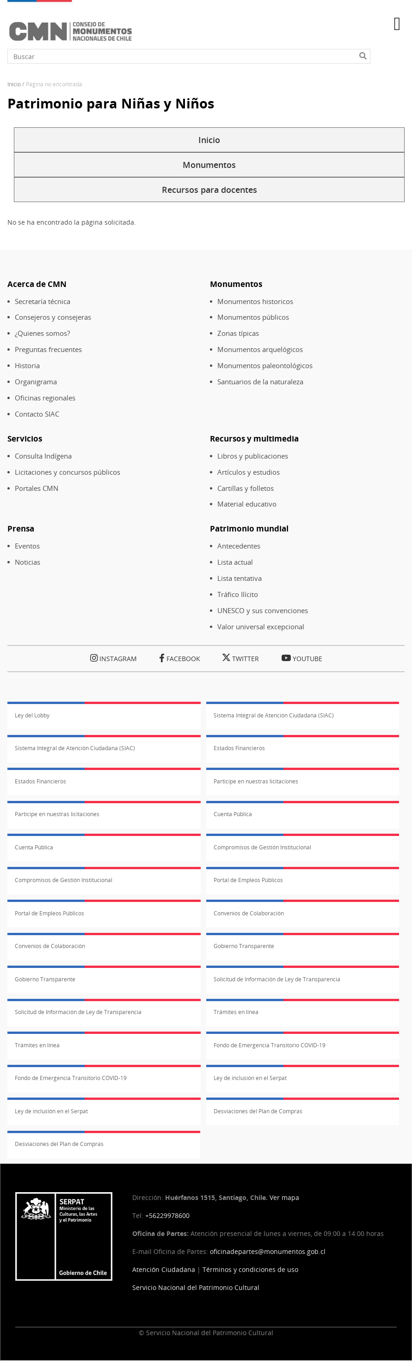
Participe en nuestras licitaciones (256, 781)
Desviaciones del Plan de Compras (258, 1111)
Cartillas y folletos (245, 488)
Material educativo (247, 504)
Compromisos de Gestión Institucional (262, 847)
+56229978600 (167, 1215)
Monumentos (209, 164)
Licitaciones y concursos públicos (67, 472)
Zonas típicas (238, 333)
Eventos (27, 546)
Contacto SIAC (37, 414)
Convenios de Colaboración (249, 913)
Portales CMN (36, 488)
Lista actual (235, 562)
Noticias (27, 562)
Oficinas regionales (45, 398)
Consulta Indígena (43, 456)
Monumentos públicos (253, 317)
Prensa (20, 528)
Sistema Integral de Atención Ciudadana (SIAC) (274, 715)
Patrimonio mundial (249, 528)
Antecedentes (238, 546)
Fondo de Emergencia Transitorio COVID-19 (270, 1045)
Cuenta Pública (233, 814)
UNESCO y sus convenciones (262, 610)
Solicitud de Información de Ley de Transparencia (277, 979)
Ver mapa (284, 1197)
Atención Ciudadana (163, 1269)
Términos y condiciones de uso (250, 1269)
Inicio (14, 84)
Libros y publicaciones (252, 456)
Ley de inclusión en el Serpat (250, 1077)
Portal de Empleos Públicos (248, 880)
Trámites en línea (236, 1012)
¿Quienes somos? (42, 333)
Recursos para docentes (209, 189)
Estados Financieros (239, 748)
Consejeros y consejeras (53, 317)
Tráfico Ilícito (237, 594)
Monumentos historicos (255, 301)
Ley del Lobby (32, 715)
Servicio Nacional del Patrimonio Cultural (195, 1287)
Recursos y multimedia (254, 438)
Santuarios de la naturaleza (260, 381)
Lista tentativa (239, 578)
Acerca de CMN (37, 284)
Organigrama (36, 381)
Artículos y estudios (248, 472)
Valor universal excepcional (260, 626)
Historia (27, 365)
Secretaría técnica (42, 301)
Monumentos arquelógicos (260, 349)
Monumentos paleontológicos (265, 365)
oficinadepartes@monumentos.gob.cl (268, 1251)
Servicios (24, 438)
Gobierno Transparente (244, 946)
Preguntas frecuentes (48, 349)
